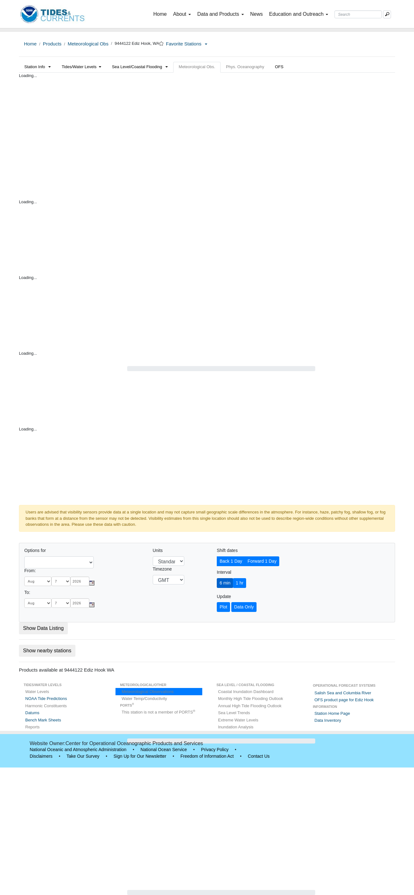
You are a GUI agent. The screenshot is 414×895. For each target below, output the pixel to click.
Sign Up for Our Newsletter (140, 756)
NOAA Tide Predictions (46, 698)
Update (224, 596)
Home (161, 13)
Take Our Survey (83, 756)
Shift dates (227, 550)
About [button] (182, 14)
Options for (35, 550)
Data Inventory (328, 720)
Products (52, 43)
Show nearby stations (47, 650)
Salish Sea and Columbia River (343, 693)
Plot (223, 606)
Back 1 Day (231, 561)
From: (30, 570)
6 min (225, 582)
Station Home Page (332, 713)
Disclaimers (41, 756)
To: (27, 592)
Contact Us (258, 756)
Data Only (244, 606)
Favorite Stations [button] (187, 43)
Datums (32, 712)
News (256, 14)
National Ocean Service (163, 749)
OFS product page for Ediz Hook (344, 699)
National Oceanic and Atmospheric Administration (78, 749)
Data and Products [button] (220, 14)
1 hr (239, 582)
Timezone (162, 569)
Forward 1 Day (262, 561)
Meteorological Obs (88, 43)
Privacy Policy (214, 749)
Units (158, 550)
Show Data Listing (43, 628)
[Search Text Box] (358, 14)
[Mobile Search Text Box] (387, 14)
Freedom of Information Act (207, 756)
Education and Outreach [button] (298, 14)
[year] (79, 581)
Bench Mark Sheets (43, 720)
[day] (60, 581)
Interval (224, 572)
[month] (37, 581)
